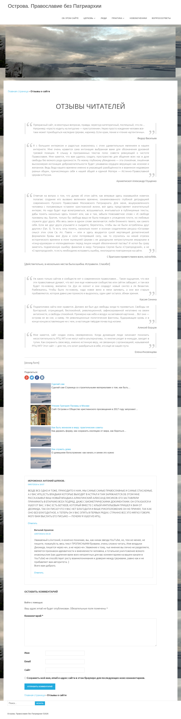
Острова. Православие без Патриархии (55, 6)
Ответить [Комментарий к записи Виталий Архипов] (38, 573)
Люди (104, 18)
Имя (26, 652)
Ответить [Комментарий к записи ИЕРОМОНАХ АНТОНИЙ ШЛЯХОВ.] (32, 523)
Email (27, 661)
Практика (117, 18)
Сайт (27, 670)
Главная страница (18, 91)
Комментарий (33, 615)
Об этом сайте (70, 18)
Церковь (88, 18)
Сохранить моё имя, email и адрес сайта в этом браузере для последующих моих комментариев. (86, 678)
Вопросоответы (161, 18)
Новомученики (138, 18)
